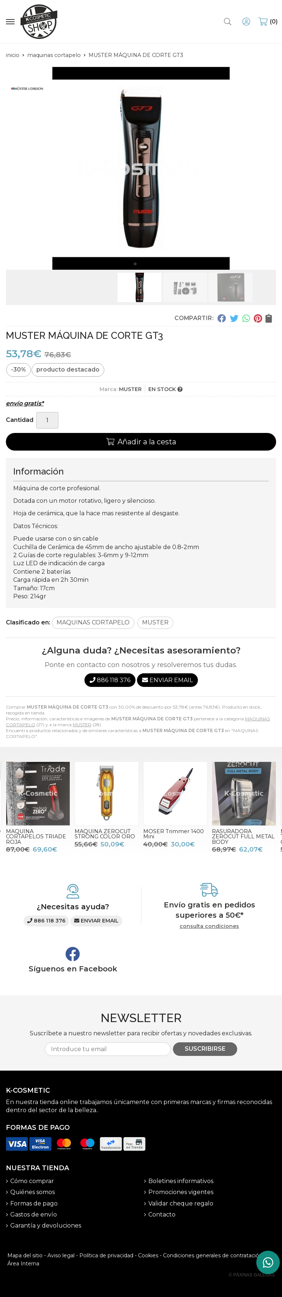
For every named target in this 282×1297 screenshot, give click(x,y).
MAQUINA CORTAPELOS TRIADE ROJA (36, 836)
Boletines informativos (180, 1181)
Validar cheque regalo (180, 1203)
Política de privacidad (106, 1255)
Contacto (162, 1214)
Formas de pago (34, 1203)
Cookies (148, 1255)
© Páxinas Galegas (252, 1275)
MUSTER (82, 724)
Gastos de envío (33, 1214)
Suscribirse (205, 1048)
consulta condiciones (209, 926)
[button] (135, 263)
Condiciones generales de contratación (212, 1255)
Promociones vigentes (180, 1192)
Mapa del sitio (25, 1255)
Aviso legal (61, 1255)
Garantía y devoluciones (45, 1225)
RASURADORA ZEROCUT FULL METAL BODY (243, 836)
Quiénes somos (32, 1192)
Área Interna (23, 1263)
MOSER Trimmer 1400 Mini (173, 834)
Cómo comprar (32, 1181)
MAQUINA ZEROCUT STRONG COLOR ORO (105, 834)
